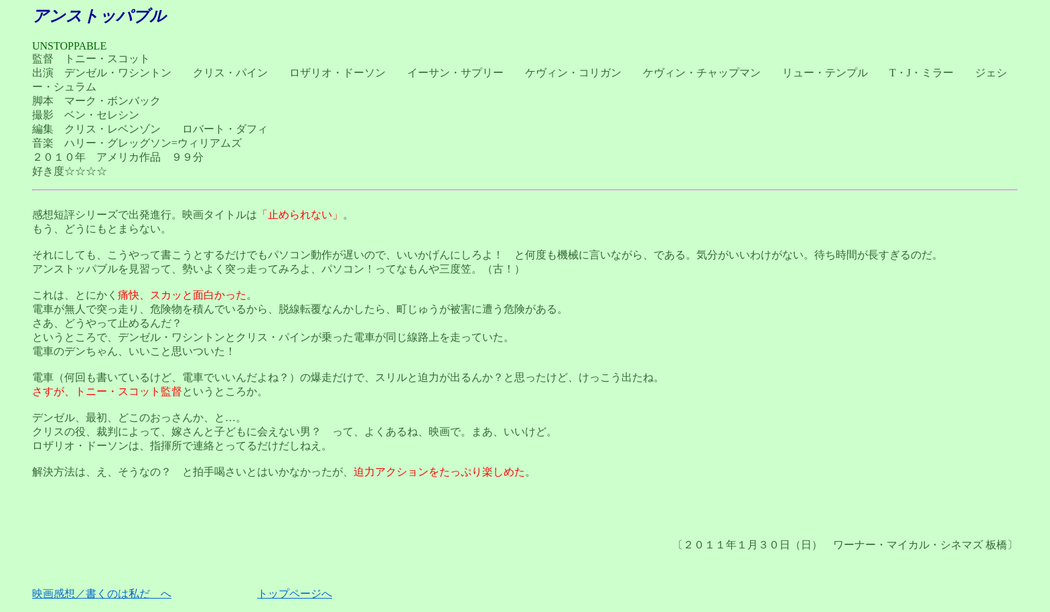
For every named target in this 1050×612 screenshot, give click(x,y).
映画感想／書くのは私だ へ (101, 593)
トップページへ (294, 593)
